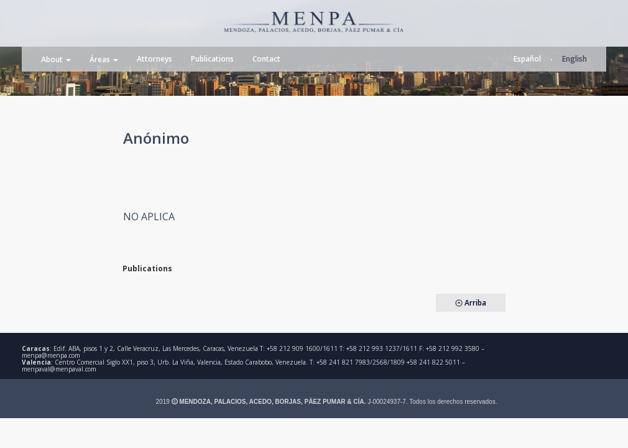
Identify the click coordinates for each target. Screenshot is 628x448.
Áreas (104, 59)
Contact (266, 59)
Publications (212, 59)
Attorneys (154, 59)
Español (527, 59)
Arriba (470, 302)
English (574, 59)
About (56, 59)
